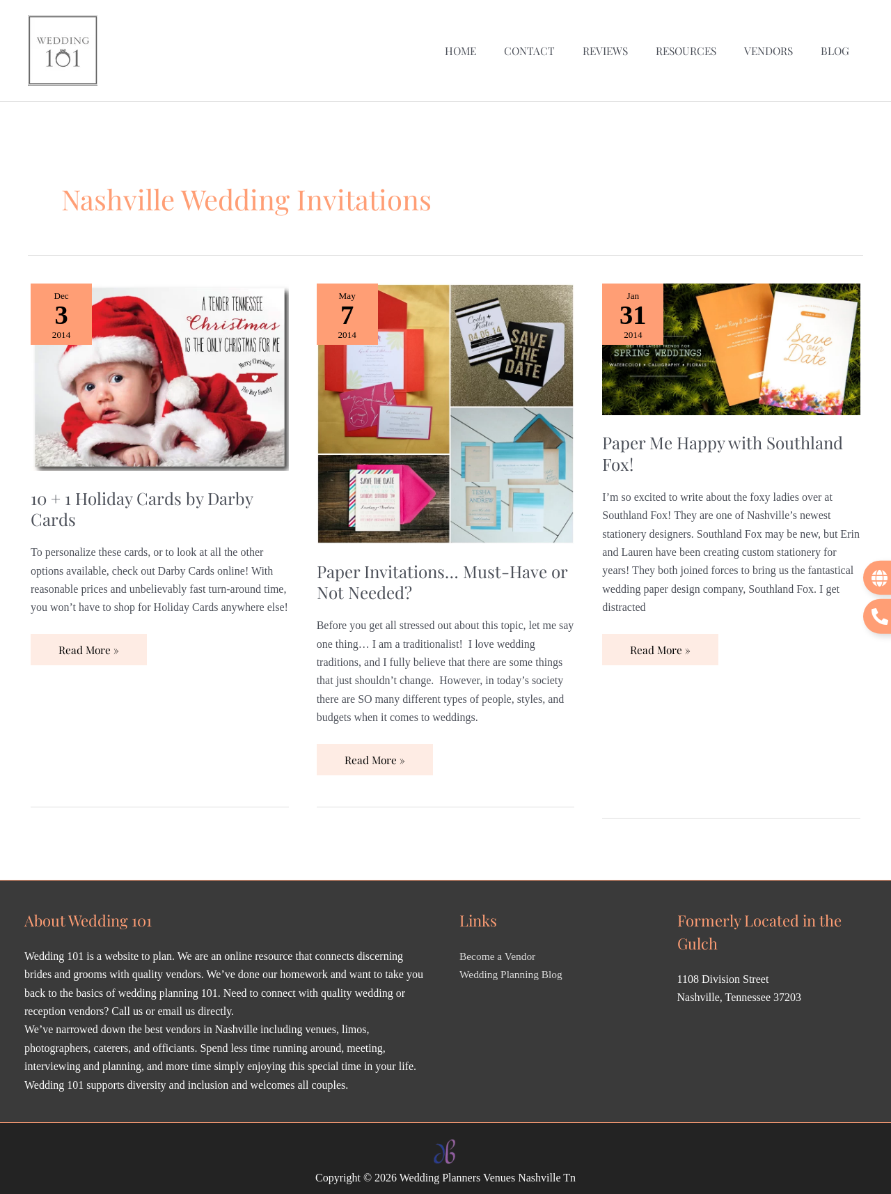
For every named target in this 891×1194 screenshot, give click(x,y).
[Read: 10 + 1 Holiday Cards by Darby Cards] (160, 367)
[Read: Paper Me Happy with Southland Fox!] (731, 340)
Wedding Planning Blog (512, 966)
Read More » (89, 637)
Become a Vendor (498, 948)
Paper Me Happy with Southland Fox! (728, 444)
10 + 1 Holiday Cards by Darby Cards (145, 499)
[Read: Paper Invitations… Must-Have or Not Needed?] (446, 404)
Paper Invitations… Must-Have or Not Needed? (435, 572)
